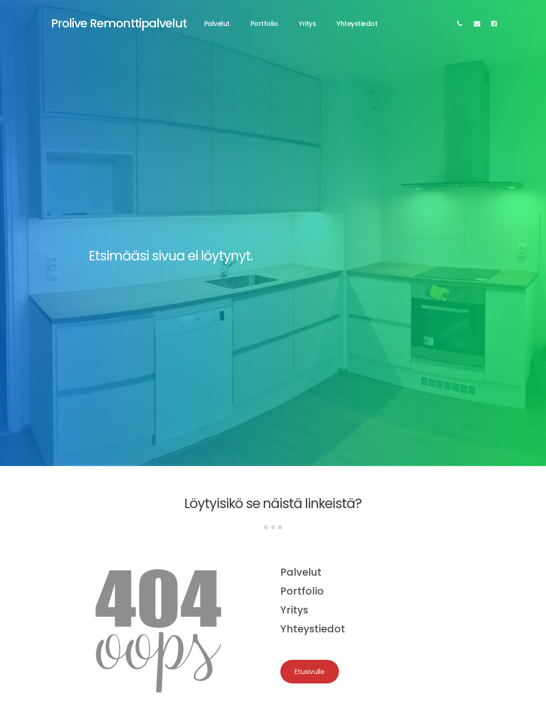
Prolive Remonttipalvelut (119, 23)
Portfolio (264, 23)
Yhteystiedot (357, 23)
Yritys (307, 23)
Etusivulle (310, 671)
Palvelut (217, 23)
